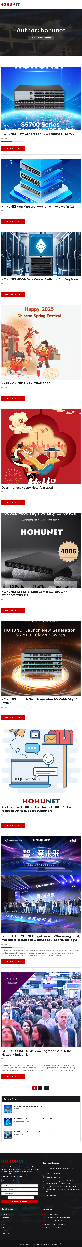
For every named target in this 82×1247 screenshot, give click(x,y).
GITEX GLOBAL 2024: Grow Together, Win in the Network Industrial (35, 1051)
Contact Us (6, 1226)
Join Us (5, 1229)
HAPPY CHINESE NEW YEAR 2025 (24, 383)
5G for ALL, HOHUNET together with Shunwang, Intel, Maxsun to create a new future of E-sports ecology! (39, 937)
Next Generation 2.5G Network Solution (57, 1216)
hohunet (16, 1107)
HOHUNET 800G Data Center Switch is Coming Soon (38, 279)
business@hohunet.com (53, 1176)
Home (33, 38)
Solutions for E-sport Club (52, 1226)
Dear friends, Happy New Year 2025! (27, 487)
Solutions (6, 1216)
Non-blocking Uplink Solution (53, 1220)
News (5, 138)
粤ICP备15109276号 (55, 1243)
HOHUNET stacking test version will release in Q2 (36, 206)
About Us (6, 1213)
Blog (4, 1223)
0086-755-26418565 (52, 1172)
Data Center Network (51, 1213)
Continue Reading (13, 148)
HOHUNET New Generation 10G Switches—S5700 (36, 134)
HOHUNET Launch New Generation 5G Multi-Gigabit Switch (38, 700)
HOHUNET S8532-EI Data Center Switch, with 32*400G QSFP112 (40, 593)
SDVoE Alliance (8, 1233)
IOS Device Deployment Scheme (55, 1223)
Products (6, 1220)
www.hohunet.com (51, 1194)
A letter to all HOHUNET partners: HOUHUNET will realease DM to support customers (36, 808)
